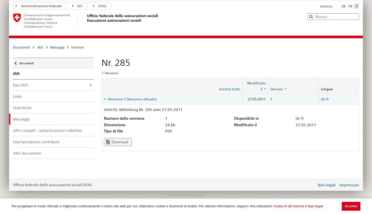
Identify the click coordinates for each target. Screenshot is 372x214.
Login (312, 184)
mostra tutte (229, 89)
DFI (77, 6)
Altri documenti (27, 153)
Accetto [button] (351, 206)
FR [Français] (350, 6)
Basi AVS (20, 85)
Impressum (349, 185)
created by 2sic (192, 195)
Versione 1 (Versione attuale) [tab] (132, 99)
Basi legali (315, 206)
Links (17, 96)
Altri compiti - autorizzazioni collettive (47, 130)
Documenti (21, 47)
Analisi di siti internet (288, 206)
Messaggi (57, 47)
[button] (355, 16)
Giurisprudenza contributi (36, 141)
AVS (40, 47)
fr (327, 99)
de (323, 99)
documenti (26, 62)
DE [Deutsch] (344, 6)
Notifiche (326, 6)
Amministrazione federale (39, 6)
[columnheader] (255, 86)
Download (117, 142)
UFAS (99, 6)
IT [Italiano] (356, 6)
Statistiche (22, 107)
